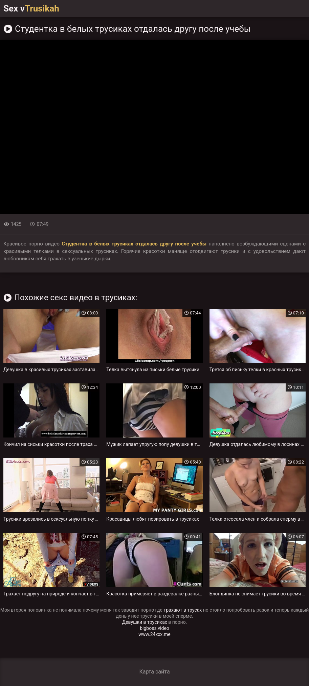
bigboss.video (154, 628)
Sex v (31, 8)
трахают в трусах (182, 610)
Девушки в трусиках (144, 622)
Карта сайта (154, 671)
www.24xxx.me (154, 634)
